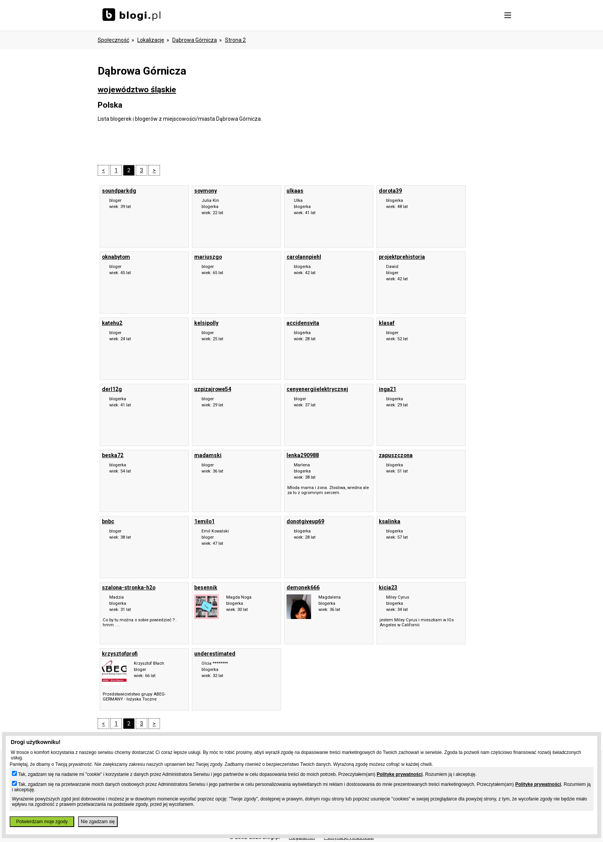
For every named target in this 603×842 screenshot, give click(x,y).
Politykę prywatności (399, 774)
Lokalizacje (150, 40)
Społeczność (113, 40)
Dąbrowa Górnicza (194, 40)
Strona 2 (235, 40)
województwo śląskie (137, 89)
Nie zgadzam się (98, 821)
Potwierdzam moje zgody (42, 821)
